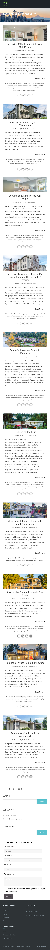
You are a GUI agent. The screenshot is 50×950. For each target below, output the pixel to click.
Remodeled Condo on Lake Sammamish (25, 735)
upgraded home (21, 240)
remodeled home (11, 240)
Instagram (6, 917)
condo (28, 395)
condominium (34, 395)
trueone (27, 400)
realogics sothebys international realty (20, 163)
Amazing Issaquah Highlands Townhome (25, 124)
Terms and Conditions (9, 935)
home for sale (13, 86)
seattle (41, 487)
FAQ (4, 932)
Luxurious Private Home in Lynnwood (25, 662)
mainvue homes (27, 86)
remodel (16, 235)
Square (18, 946)
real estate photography (20, 88)
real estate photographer (22, 161)
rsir (18, 90)
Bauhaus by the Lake (25, 432)
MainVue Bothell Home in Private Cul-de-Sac (25, 45)
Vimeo (5, 921)
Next (19, 789)
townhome (36, 163)
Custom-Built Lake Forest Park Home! (25, 197)
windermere (24, 242)
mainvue (20, 86)
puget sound (37, 558)
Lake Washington (17, 397)
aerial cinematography (21, 83)
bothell (40, 83)
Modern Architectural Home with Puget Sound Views (25, 522)
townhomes (17, 159)
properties (9, 83)
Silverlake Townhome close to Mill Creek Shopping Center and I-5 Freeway (25, 277)
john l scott (16, 769)
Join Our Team (7, 938)
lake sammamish (17, 484)
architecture (41, 482)
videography (22, 90)
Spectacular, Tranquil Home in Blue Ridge (25, 594)
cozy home (36, 159)
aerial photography (33, 83)
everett (40, 314)
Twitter (5, 914)
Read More (40, 79)
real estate (34, 86)
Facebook (6, 911)
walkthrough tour (31, 90)
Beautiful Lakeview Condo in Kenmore (25, 352)
